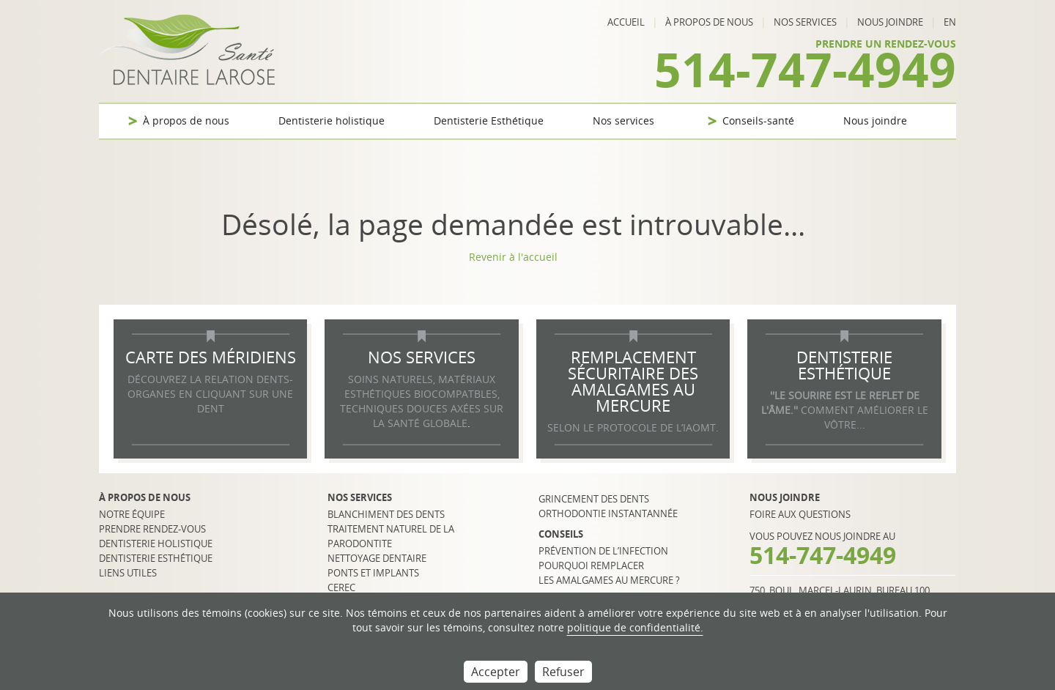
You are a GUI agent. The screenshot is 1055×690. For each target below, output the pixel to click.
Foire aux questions (800, 514)
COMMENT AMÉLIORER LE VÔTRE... (844, 409)
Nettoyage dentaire (376, 558)
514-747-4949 (805, 69)
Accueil (626, 22)
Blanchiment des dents (386, 514)
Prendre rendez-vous (152, 528)
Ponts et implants (373, 572)
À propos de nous (709, 22)
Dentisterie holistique (331, 120)
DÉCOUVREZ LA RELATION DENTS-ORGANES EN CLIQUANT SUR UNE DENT (210, 393)
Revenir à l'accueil (513, 257)
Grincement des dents (593, 498)
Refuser (563, 672)
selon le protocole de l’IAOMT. (633, 427)
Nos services (805, 22)
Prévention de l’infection (603, 550)
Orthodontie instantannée (608, 513)
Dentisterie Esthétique (489, 120)
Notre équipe (132, 514)
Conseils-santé (758, 120)
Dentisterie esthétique (155, 558)
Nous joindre (890, 22)
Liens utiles (128, 572)
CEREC (341, 587)
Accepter (495, 672)
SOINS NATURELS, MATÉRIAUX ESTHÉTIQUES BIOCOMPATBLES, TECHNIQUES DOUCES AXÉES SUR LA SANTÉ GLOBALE (421, 401)
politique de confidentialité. (635, 627)
